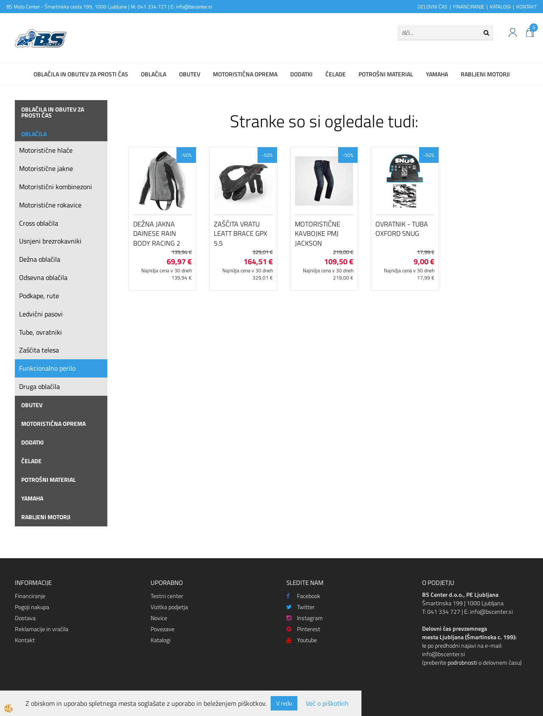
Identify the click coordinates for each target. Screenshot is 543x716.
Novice (159, 617)
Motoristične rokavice (50, 205)
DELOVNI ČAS (432, 7)
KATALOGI (500, 7)
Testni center (167, 595)
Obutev (189, 74)
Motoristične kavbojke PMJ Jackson (317, 234)
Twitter (300, 606)
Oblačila (153, 74)
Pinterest (303, 628)
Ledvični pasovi (41, 314)
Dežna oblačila (39, 259)
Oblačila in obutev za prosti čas (81, 74)
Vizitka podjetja (169, 606)
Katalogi (161, 639)
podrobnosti (462, 662)
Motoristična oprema (245, 74)
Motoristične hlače (46, 150)
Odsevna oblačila (43, 277)
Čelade (335, 74)
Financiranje (30, 595)
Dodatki (301, 74)
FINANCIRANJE (468, 7)
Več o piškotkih (327, 703)
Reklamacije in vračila (41, 628)
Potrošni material (385, 74)
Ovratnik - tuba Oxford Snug (401, 229)
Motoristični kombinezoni (55, 187)
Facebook (303, 595)
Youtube (301, 639)
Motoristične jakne (46, 168)
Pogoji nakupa (32, 606)
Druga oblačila (39, 386)
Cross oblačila (38, 223)
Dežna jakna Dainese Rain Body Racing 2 (156, 234)
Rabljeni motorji (485, 74)
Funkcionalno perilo (47, 368)
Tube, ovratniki (40, 332)
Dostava (25, 617)
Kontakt (25, 639)
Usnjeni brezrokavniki (50, 241)
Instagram (304, 617)
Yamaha (437, 74)
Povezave (162, 628)
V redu (284, 703)
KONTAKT (526, 7)
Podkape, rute (39, 296)
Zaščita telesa (39, 350)
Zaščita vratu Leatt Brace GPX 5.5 (240, 234)
